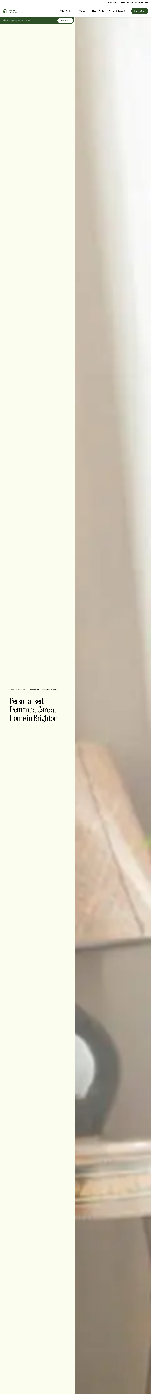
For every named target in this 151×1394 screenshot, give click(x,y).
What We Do (66, 11)
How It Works (98, 11)
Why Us (82, 11)
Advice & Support (117, 11)
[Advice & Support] (118, 11)
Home (11, 689)
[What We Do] (67, 11)
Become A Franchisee (135, 2)
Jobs (146, 2)
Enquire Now (139, 11)
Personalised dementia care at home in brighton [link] (44, 689)
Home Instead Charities (116, 2)
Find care (65, 20)
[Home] (10, 11)
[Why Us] (83, 11)
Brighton (21, 689)
